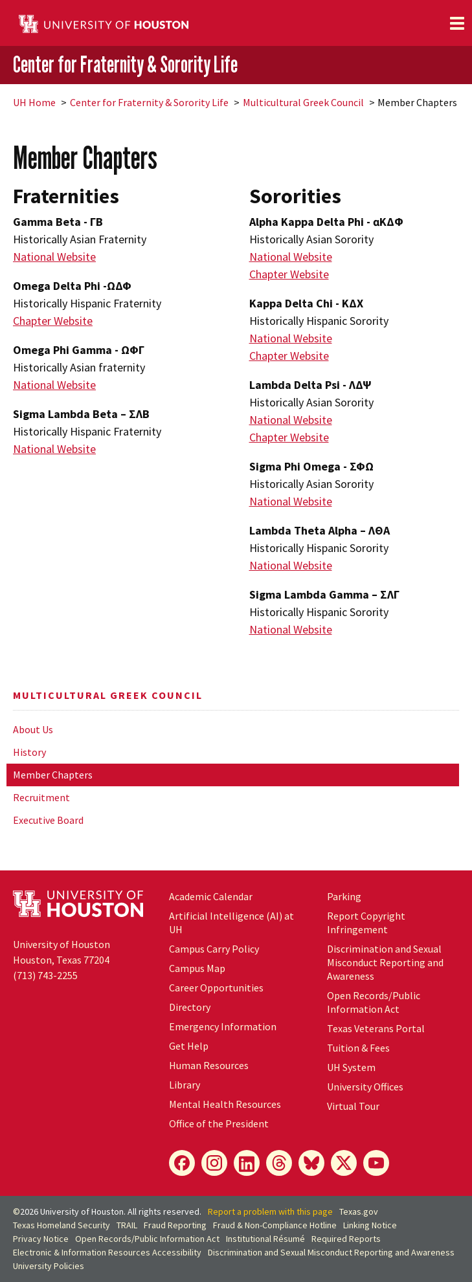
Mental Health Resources (225, 1104)
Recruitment (41, 797)
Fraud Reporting (175, 1225)
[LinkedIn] (247, 1163)
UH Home (34, 102)
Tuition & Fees (358, 1047)
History (29, 752)
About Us (33, 729)
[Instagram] (214, 1163)
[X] (344, 1163)
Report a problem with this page (270, 1211)
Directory (189, 1006)
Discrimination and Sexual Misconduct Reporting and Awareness (385, 962)
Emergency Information (222, 1026)
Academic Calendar (211, 896)
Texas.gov (358, 1211)
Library (184, 1084)
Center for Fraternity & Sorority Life (125, 64)
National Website (54, 256)
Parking (344, 896)
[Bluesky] (311, 1163)
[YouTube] (376, 1163)
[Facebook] (182, 1163)
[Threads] (279, 1163)
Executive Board (48, 819)
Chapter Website (53, 320)
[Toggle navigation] (457, 23)
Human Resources (209, 1065)
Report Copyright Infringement (366, 922)
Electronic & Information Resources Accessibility (107, 1252)
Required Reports (346, 1238)
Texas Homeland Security (61, 1225)
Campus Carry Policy (214, 948)
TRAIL (127, 1225)
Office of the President (219, 1123)
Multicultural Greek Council (303, 102)
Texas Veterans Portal (376, 1028)
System (351, 1067)
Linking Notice (370, 1225)
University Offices (365, 1086)
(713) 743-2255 (45, 975)
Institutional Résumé (265, 1238)
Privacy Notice (41, 1238)
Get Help (188, 1045)
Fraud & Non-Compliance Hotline (275, 1225)
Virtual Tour (353, 1106)
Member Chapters (53, 774)
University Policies (48, 1266)
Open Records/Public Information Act (373, 1002)
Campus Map (197, 968)
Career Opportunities (216, 987)
